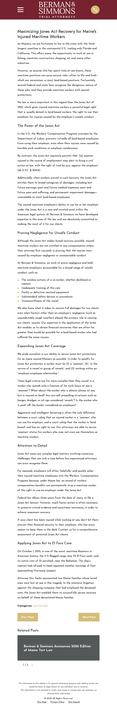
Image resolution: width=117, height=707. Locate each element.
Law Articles (40, 606)
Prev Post (28, 617)
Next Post (89, 617)
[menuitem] (42, 702)
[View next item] (32, 665)
